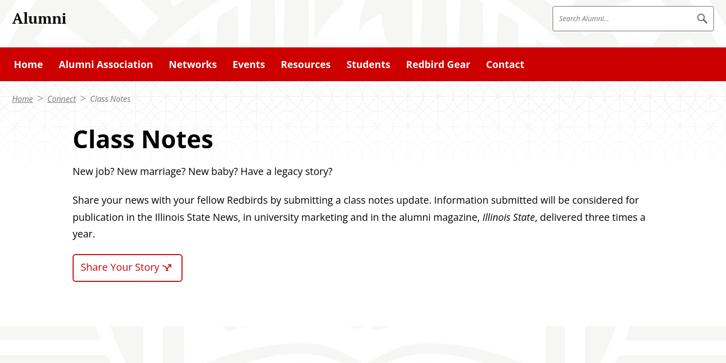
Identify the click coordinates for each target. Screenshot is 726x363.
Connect (61, 98)
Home (22, 98)
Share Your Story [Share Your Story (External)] (120, 267)
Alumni (39, 18)
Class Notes (110, 98)
